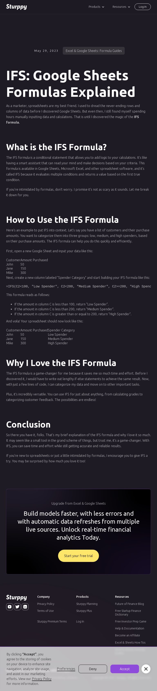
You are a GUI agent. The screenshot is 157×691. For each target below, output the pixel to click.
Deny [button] (93, 669)
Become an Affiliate (127, 635)
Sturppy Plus (84, 610)
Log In (80, 621)
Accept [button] (125, 669)
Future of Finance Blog (129, 603)
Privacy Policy (45, 603)
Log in (143, 6)
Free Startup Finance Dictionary (128, 612)
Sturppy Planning (87, 603)
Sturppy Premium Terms (52, 621)
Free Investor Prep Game (130, 621)
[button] (97, 7)
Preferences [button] (66, 669)
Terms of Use (45, 610)
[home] (16, 7)
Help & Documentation (129, 628)
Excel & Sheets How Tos (130, 642)
